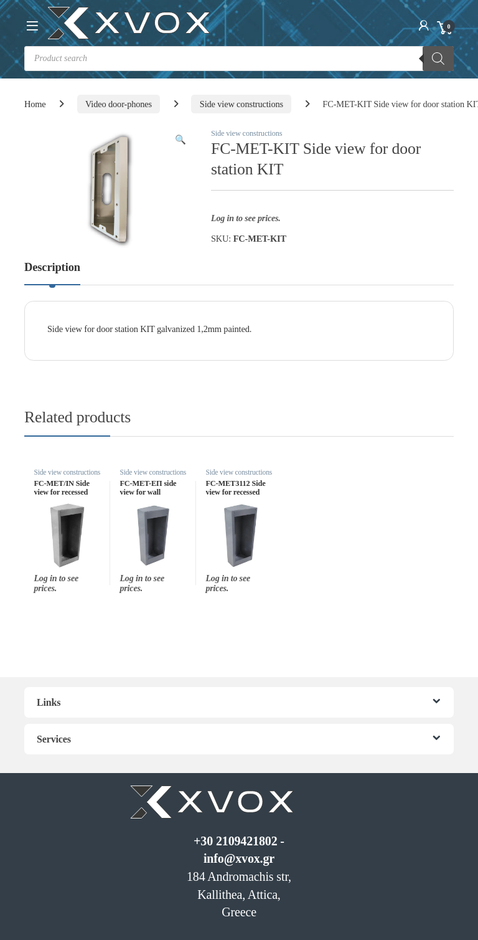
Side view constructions (241, 104)
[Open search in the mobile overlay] (239, 58)
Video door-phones (118, 104)
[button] (180, 140)
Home (35, 104)
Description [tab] (52, 267)
